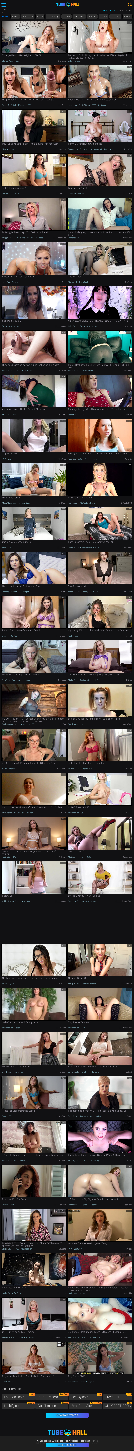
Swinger (71, 901)
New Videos (109, 10)
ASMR (5, 768)
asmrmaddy (73, 503)
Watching (53, 16)
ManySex (128, 149)
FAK (64, 724)
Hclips (63, 1293)
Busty (92, 503)
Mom (4, 149)
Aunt (70, 1293)
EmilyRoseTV (73, 1205)
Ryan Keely (72, 1116)
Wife (4, 547)
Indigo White (73, 326)
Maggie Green (8, 238)
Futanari (28, 16)
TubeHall (128, 636)
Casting (83, 680)
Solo (15, 16)
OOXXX (129, 1072)
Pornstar (29, 813)
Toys (9, 1293)
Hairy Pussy (85, 1072)
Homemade (78, 61)
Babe (27, 503)
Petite (4, 1116)
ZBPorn (63, 1028)
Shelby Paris (73, 680)
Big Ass (71, 282)
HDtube (129, 1116)
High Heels (83, 1116)
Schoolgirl (85, 592)
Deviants (62, 326)
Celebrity (6, 592)
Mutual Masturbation (86, 1337)
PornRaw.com (53, 1396)
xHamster (62, 61)
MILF (113, 149)
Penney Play (73, 149)
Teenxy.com (86, 1396)
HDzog (129, 680)
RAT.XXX (62, 983)
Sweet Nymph (74, 592)
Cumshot (72, 238)
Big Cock (100, 1160)
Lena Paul (6, 282)
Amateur (6, 415)
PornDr (129, 1382)
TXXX (63, 1382)
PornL (129, 1160)
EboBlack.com (19, 1396)
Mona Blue (6, 503)
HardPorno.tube (125, 901)
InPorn (63, 547)
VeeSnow (72, 1337)
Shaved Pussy (8, 61)
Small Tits (27, 370)
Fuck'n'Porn (127, 592)
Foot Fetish (7, 857)
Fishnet (79, 901)
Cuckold (80, 16)
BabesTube (61, 238)
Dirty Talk (20, 1337)
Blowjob (92, 983)
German (15, 680)
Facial (86, 1160)
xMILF (129, 193)
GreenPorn (61, 768)
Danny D (5, 105)
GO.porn (128, 282)
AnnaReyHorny (8, 1337)
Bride (128, 16)
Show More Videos (67, 1415)
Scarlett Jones (74, 768)
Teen (75, 636)
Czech (87, 459)
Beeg (64, 105)
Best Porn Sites (86, 1405)
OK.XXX (63, 813)
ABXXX (63, 193)
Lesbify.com (19, 1405)
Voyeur (116, 16)
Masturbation (7, 193)
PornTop (128, 415)
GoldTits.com (53, 1405)
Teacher (94, 459)
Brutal (88, 857)
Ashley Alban (7, 901)
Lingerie (96, 149)
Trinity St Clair (84, 105)
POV (29, 105)
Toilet (67, 16)
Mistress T (72, 857)
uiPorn (63, 592)
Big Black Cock (82, 282)
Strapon (26, 592)
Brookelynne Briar (75, 1160)
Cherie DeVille (8, 1249)
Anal (70, 636)
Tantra (5, 1382)
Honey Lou (72, 105)
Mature (11, 149)
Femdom (26, 724)
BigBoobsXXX (126, 503)
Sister (80, 459)
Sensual (15, 282)
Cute (104, 16)
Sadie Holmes (74, 547)
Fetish (17, 1028)
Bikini (93, 16)
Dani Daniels (7, 1072)
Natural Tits (20, 238)
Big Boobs (101, 105)
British (14, 105)
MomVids (62, 149)
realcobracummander (11, 724)
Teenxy (129, 768)
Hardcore (93, 1205)
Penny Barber (85, 149)
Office (13, 415)
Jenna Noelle (73, 1072)
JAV (40, 16)
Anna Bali (72, 459)
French (5, 1205)
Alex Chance (7, 813)
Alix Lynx (71, 983)
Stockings (80, 193)
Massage (22, 105)
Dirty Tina (6, 680)
